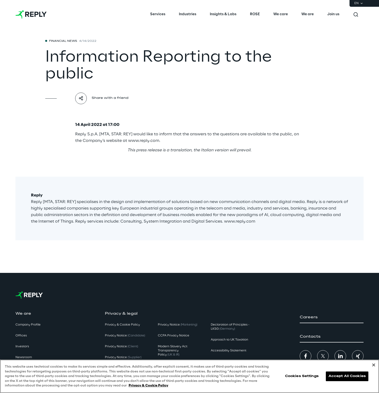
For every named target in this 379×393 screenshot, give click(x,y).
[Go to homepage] (31, 14)
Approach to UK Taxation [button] (229, 339)
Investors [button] (22, 346)
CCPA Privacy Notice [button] (173, 335)
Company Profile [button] (28, 324)
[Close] (373, 365)
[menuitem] (157, 14)
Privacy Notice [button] (125, 335)
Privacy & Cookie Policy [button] (122, 324)
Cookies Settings (302, 376)
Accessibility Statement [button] (228, 350)
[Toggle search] (356, 14)
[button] (332, 317)
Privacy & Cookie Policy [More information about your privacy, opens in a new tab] (148, 385)
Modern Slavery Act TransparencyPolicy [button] (172, 350)
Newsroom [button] (23, 357)
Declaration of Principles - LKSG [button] (230, 326)
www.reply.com (143, 140)
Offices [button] (21, 335)
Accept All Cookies (347, 376)
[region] (189, 376)
